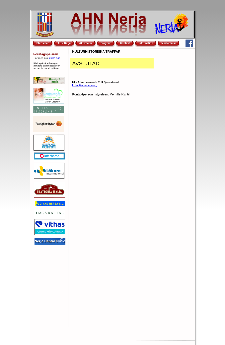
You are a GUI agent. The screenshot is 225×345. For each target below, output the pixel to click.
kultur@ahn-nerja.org (84, 85)
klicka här (54, 58)
